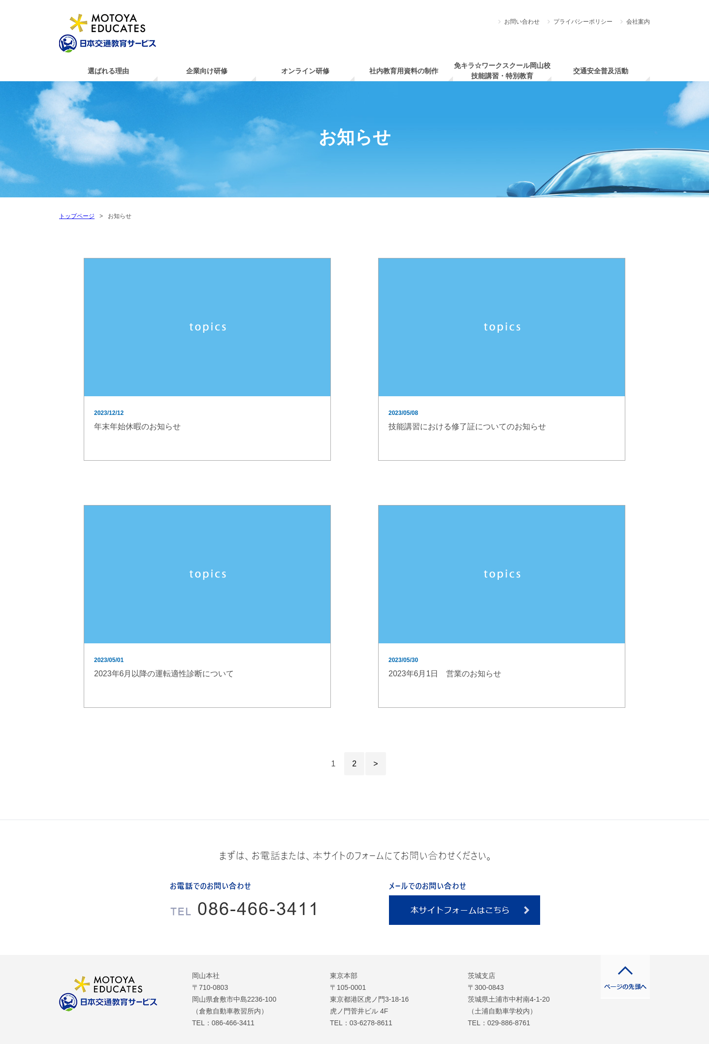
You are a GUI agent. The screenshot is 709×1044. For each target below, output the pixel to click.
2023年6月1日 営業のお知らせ (444, 673)
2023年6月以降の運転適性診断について (164, 673)
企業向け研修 (206, 71)
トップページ (77, 216)
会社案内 (638, 21)
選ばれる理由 (108, 71)
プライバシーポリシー (582, 21)
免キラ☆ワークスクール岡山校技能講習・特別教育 (502, 71)
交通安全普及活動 (600, 71)
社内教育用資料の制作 (403, 71)
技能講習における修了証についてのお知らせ (467, 426)
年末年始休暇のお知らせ (137, 426)
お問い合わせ (522, 21)
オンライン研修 (305, 71)
